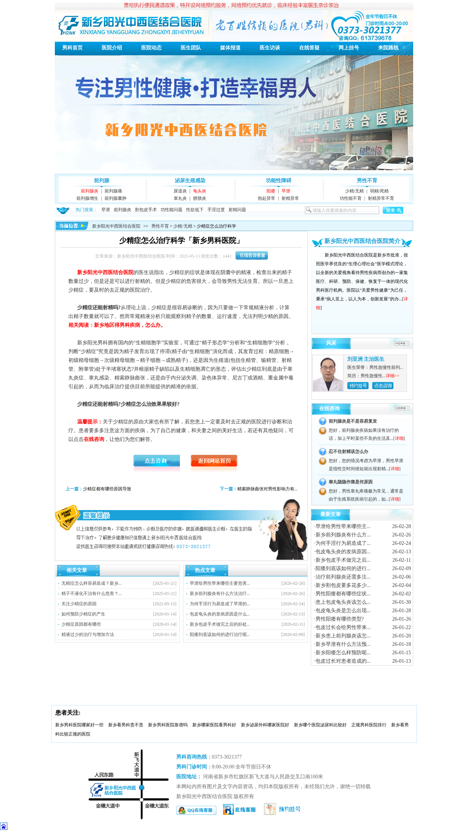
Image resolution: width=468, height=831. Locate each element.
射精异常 (290, 198)
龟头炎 (199, 191)
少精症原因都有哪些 (81, 624)
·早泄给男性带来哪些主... (342, 526)
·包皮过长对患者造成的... (342, 661)
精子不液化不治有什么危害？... (91, 593)
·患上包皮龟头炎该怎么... (342, 602)
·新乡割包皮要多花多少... (342, 585)
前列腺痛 (113, 191)
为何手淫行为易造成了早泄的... (220, 603)
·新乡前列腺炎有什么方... (342, 535)
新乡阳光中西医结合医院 (116, 226)
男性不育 (367, 180)
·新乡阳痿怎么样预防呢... (342, 652)
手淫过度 (216, 209)
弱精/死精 (379, 191)
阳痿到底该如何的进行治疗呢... (220, 634)
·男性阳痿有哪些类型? (339, 619)
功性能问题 (171, 209)
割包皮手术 (146, 209)
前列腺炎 (89, 191)
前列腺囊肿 (116, 198)
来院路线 (388, 47)
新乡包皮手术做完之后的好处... (220, 624)
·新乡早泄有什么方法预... (342, 644)
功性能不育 (351, 198)
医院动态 (151, 47)
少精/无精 (354, 191)
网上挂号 (349, 47)
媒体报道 (230, 47)
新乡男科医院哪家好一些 (79, 724)
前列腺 (101, 180)
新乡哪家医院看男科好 (214, 724)
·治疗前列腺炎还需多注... (342, 577)
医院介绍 (112, 47)
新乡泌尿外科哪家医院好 (265, 724)
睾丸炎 (180, 198)
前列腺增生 (87, 198)
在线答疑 (309, 47)
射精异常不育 (381, 198)
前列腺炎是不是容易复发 (353, 421)
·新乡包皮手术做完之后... (342, 560)
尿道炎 (180, 191)
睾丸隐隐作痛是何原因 (351, 481)
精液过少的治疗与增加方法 (87, 634)
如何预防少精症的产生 (83, 614)
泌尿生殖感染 (190, 180)
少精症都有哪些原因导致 (107, 488)
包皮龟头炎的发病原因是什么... (220, 614)
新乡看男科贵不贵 (125, 724)
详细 (399, 438)
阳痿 (271, 191)
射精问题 (237, 209)
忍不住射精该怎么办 (348, 451)
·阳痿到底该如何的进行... (342, 568)
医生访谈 (270, 47)
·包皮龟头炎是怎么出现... (342, 610)
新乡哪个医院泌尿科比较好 (320, 724)
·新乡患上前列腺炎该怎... (342, 636)
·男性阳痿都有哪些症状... (342, 593)
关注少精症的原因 (79, 603)
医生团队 (191, 47)
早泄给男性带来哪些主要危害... (220, 583)
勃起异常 (266, 198)
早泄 (286, 191)
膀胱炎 (199, 198)
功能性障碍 (278, 180)
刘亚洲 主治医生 (366, 359)
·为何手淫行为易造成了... (342, 543)
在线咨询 (329, 408)
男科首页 (72, 47)
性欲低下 (195, 209)
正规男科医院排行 (368, 724)
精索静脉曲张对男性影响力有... (267, 488)
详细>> (393, 375)
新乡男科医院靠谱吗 (168, 724)
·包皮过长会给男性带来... (342, 627)
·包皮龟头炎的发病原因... (342, 551)
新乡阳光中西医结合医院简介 (362, 241)
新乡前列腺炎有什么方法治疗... (220, 593)
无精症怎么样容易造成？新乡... (91, 583)
